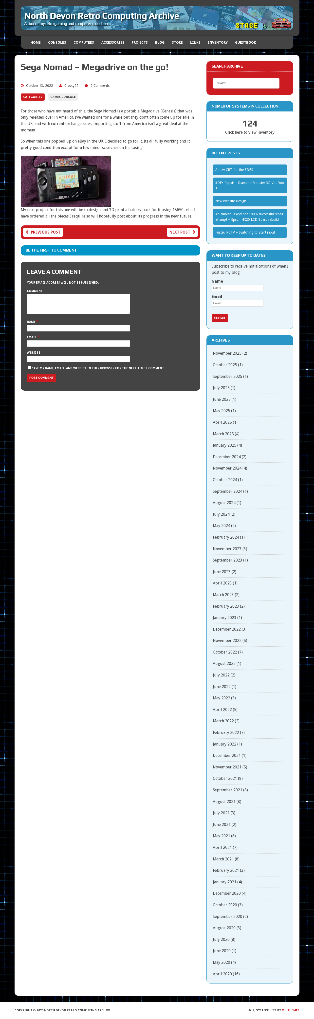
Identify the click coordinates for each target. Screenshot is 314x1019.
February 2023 (226, 606)
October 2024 (225, 479)
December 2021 (227, 755)
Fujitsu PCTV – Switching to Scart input (245, 232)
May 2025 (221, 410)
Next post (182, 232)
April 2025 (222, 422)
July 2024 (221, 514)
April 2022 (222, 709)
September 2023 (227, 560)
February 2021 (226, 870)
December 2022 (227, 629)
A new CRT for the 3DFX (234, 170)
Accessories (112, 42)
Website (33, 356)
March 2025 (223, 434)
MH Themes (290, 1010)
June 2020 (222, 950)
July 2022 (221, 675)
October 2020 (225, 905)
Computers (84, 42)
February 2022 (226, 732)
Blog (160, 42)
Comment (35, 291)
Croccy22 (71, 86)
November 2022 (227, 640)
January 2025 (224, 445)
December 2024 (227, 457)
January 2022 (224, 744)
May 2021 (221, 836)
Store (177, 42)
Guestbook (245, 42)
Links (195, 42)
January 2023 (224, 617)
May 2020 (221, 962)
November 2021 (227, 767)
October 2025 (225, 365)
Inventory (218, 42)
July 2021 (221, 813)
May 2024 (221, 525)
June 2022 (222, 686)
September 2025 (227, 376)
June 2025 (222, 399)
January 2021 (224, 882)
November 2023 (227, 548)
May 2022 (221, 698)
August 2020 (224, 928)
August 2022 (224, 663)
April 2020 (222, 974)
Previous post (43, 232)
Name (31, 325)
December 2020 (227, 893)
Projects (140, 42)
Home (36, 42)
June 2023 (222, 571)
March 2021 (223, 859)
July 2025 (221, 387)
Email (32, 341)
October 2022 (225, 652)
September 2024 (227, 491)
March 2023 (223, 594)
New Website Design (230, 201)
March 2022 (223, 721)
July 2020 (221, 939)
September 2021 (227, 790)
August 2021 (224, 801)
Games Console (63, 97)
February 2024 (226, 537)
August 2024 (224, 502)
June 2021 (222, 824)
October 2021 (225, 778)
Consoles (57, 42)
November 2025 (227, 353)
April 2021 (222, 847)
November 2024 (227, 468)
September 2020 (227, 916)
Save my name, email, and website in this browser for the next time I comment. (98, 372)
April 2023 (222, 583)
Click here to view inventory (250, 132)
